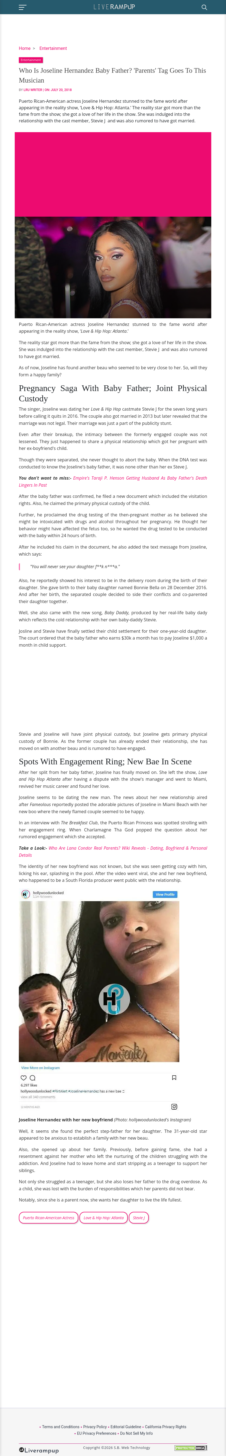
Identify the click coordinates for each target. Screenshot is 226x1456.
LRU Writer (33, 90)
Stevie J (139, 1217)
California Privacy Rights (165, 1427)
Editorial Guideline (126, 1427)
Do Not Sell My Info (136, 1433)
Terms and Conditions (60, 1427)
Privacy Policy (95, 1427)
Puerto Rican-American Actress (48, 1217)
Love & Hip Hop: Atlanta (104, 1217)
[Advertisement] (113, 170)
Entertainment (53, 48)
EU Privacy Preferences (96, 1433)
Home (25, 48)
